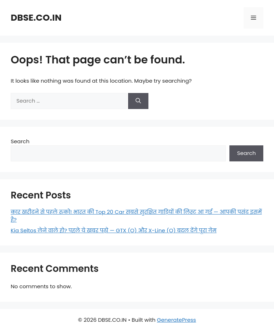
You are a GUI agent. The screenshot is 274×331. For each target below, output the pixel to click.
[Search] (138, 101)
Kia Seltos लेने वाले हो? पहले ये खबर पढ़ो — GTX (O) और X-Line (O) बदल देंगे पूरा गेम (114, 230)
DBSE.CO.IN (36, 17)
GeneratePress (176, 320)
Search (20, 141)
